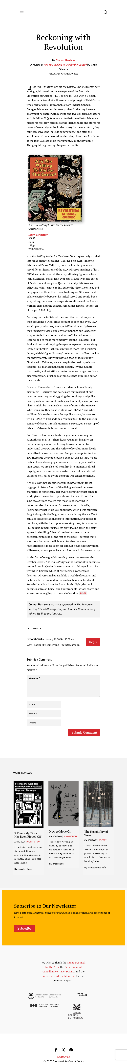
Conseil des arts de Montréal (58, 976)
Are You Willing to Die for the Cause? (65, 65)
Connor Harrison (65, 60)
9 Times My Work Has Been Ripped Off (27, 835)
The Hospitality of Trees (96, 833)
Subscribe (24, 928)
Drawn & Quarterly (38, 234)
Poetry (102, 840)
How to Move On (60, 831)
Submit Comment (84, 732)
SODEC (70, 971)
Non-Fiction (33, 841)
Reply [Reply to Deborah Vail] (93, 642)
